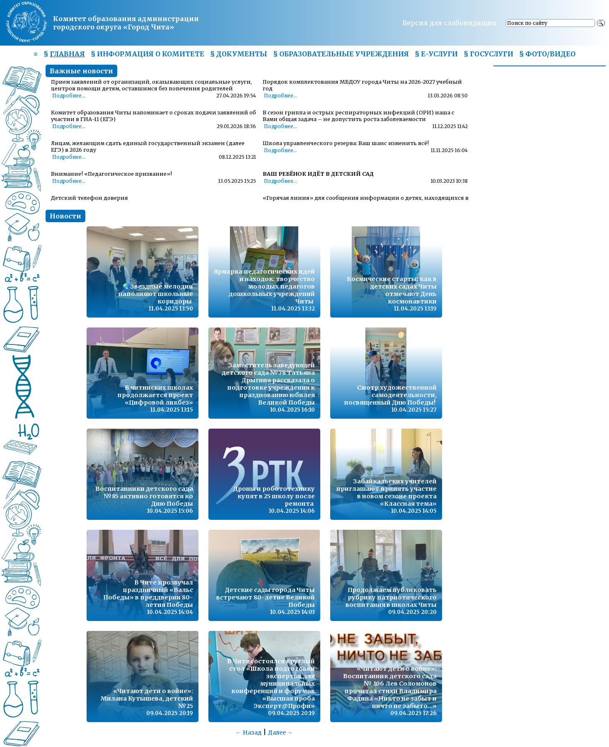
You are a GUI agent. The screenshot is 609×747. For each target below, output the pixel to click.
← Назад (248, 732)
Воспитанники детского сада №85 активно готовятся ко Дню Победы (144, 496)
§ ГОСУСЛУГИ (488, 54)
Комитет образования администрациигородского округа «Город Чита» (126, 23)
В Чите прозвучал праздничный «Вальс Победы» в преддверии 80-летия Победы (148, 594)
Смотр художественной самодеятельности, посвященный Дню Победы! (390, 395)
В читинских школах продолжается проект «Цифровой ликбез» (155, 395)
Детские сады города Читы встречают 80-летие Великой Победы (265, 597)
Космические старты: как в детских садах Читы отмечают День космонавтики (392, 290)
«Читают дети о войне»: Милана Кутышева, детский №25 (147, 698)
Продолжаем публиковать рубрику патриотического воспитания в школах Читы (391, 597)
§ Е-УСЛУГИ (436, 54)
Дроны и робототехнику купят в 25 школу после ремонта (274, 496)
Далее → (280, 732)
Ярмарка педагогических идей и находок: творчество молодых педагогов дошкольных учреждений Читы (264, 286)
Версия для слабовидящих (449, 23)
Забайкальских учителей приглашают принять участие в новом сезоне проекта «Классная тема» (386, 492)
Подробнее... (68, 96)
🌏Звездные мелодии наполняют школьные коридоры (155, 294)
